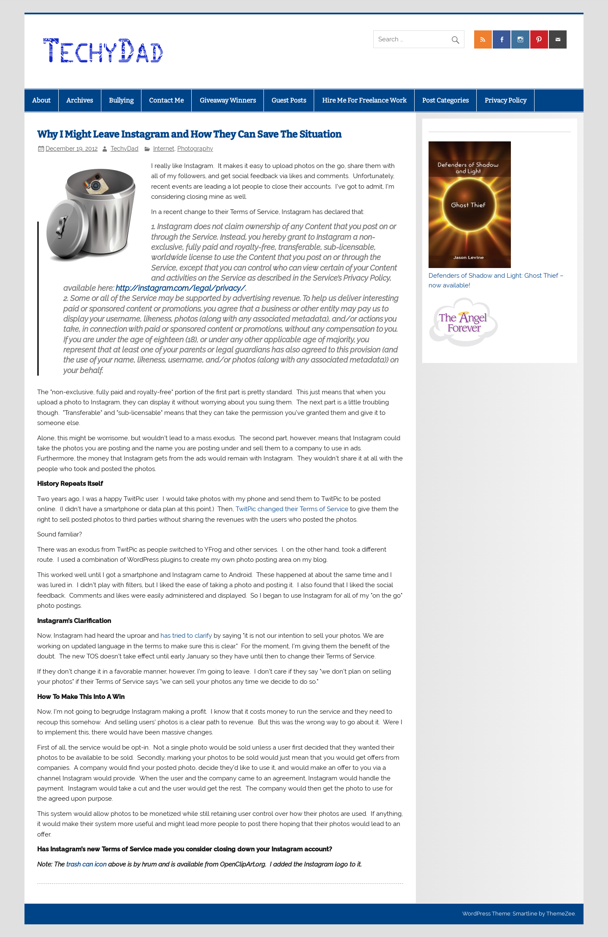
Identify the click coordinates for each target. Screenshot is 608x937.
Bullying (121, 100)
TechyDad (124, 148)
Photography (195, 148)
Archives (79, 100)
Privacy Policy (506, 100)
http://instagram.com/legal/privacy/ (180, 288)
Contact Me (166, 100)
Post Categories (445, 100)
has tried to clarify (186, 635)
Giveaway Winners (228, 100)
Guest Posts (288, 100)
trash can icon (86, 864)
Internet (163, 148)
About (41, 100)
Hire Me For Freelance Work (364, 100)
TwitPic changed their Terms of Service (292, 509)
